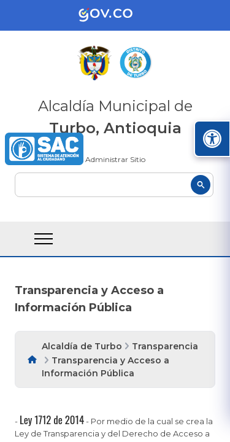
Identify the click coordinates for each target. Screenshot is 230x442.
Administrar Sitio (115, 159)
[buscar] (114, 184)
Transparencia (165, 346)
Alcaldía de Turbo (82, 346)
